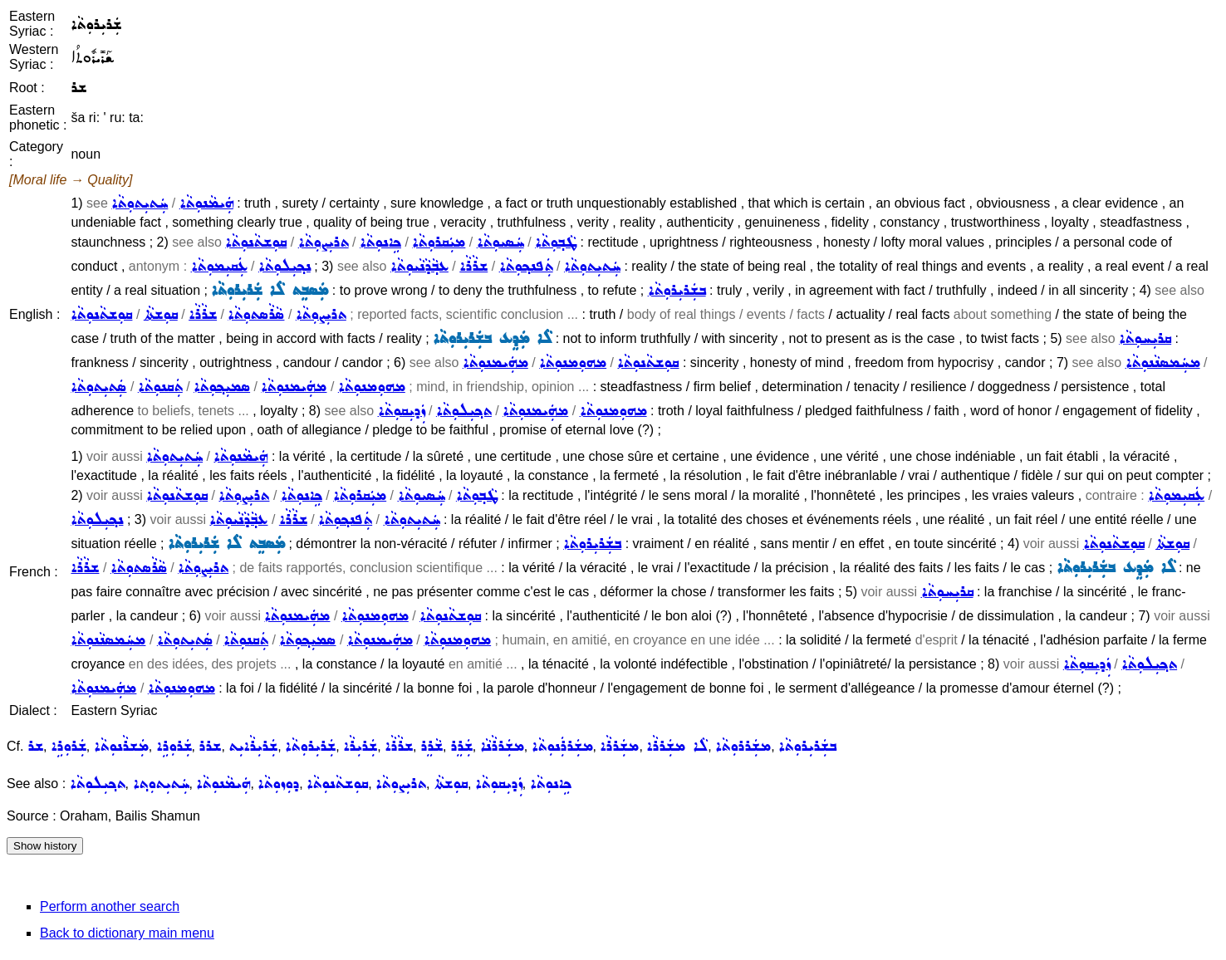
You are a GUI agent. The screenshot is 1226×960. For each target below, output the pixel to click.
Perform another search (109, 906)
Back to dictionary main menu (127, 933)
